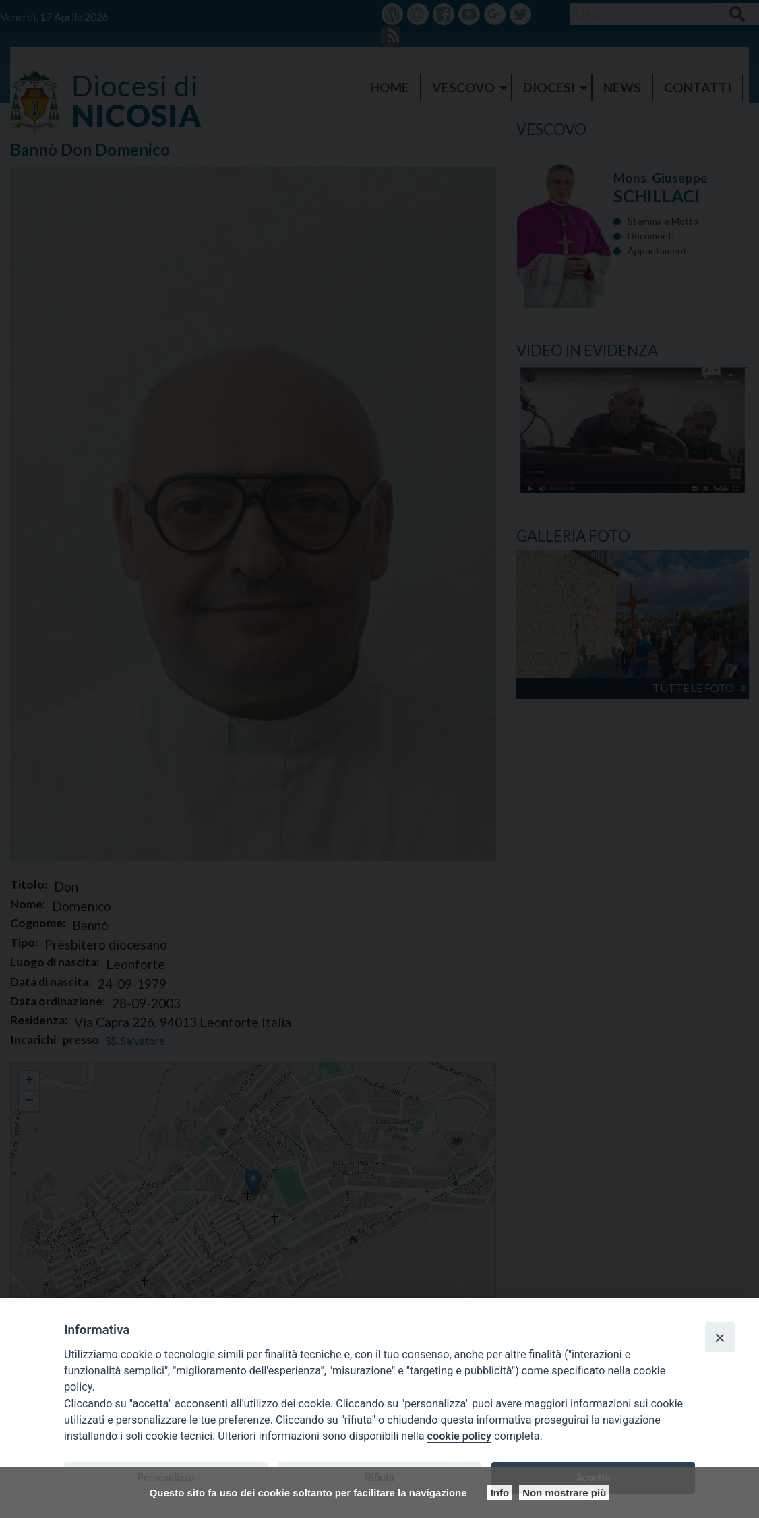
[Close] (720, 1337)
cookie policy (459, 1436)
